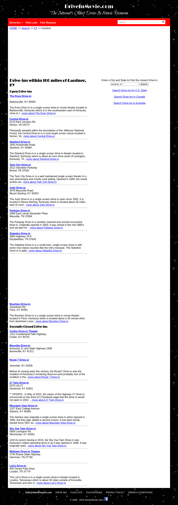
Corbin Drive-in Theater (24, 331)
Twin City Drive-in (20, 164)
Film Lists (32, 22)
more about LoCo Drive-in (51, 483)
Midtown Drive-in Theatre (25, 451)
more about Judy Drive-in (40, 205)
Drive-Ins (16, 22)
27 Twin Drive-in (19, 382)
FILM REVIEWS (94, 492)
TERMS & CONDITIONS (140, 492)
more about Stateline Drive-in (45, 250)
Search (26, 28)
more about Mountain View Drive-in (55, 423)
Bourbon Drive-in (20, 304)
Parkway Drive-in (20, 210)
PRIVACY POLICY (115, 492)
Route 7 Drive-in (19, 360)
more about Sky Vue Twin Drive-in (47, 445)
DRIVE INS (61, 492)
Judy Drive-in (18, 187)
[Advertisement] (48, 53)
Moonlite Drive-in (20, 345)
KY (35, 28)
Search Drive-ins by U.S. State (129, 90)
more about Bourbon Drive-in (52, 321)
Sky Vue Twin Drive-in (23, 428)
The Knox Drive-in (20, 96)
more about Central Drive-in (39, 136)
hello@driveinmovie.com (38, 492)
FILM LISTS (76, 492)
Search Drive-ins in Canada (129, 96)
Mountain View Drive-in (24, 405)
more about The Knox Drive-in (39, 113)
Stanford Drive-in (20, 142)
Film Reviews (48, 22)
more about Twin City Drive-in (40, 182)
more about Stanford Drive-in (42, 159)
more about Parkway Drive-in (46, 227)
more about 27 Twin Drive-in (48, 400)
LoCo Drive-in (18, 465)
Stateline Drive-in (20, 233)
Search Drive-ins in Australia (130, 103)
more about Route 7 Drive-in (44, 377)
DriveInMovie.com (89, 6)
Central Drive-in (19, 119)
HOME (13, 28)
